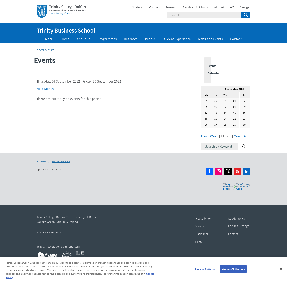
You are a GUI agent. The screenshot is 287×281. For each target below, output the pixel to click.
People (150, 39)
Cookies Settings (238, 226)
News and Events (210, 39)
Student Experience (176, 39)
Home (65, 39)
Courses (154, 7)
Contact (236, 39)
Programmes (107, 39)
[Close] (281, 272)
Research (171, 7)
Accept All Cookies (233, 272)
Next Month (45, 89)
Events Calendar (45, 50)
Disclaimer (201, 234)
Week (214, 136)
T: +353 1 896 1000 (49, 232)
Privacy (199, 226)
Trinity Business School (66, 30)
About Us (83, 39)
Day (204, 136)
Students (138, 7)
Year (237, 136)
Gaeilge (244, 7)
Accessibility (203, 218)
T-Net (198, 242)
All (245, 136)
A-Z (231, 7)
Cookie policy (236, 218)
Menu (45, 39)
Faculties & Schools (196, 7)
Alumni (219, 7)
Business (41, 161)
